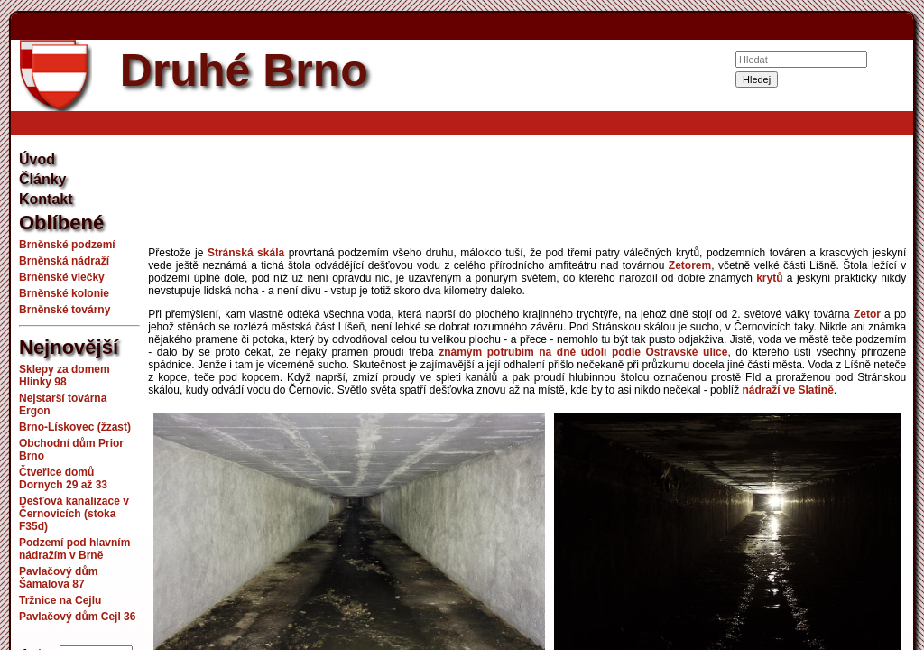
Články (42, 179)
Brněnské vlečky (62, 277)
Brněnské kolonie (64, 293)
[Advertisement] (527, 193)
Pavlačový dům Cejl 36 (77, 616)
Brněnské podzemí (67, 244)
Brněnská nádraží (64, 261)
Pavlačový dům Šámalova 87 (58, 577)
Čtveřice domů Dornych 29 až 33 (63, 478)
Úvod (37, 159)
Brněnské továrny (64, 309)
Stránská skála (246, 252)
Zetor (867, 314)
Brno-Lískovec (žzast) (75, 427)
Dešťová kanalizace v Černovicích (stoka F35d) (74, 514)
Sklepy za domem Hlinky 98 (64, 375)
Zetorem (690, 265)
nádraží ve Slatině (787, 390)
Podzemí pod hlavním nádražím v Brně (74, 549)
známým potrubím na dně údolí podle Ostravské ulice (583, 352)
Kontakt (46, 199)
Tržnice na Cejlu (60, 600)
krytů (769, 278)
